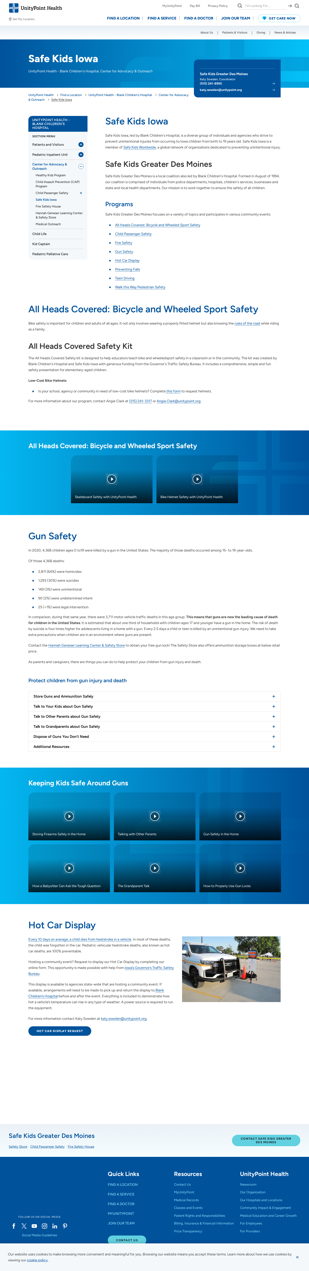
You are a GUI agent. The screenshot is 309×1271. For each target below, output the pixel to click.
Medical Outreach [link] (48, 224)
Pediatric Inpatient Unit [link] (50, 155)
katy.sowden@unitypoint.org (221, 89)
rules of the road (247, 323)
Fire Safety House (81, 1147)
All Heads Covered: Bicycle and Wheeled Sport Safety (157, 225)
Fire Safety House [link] (48, 206)
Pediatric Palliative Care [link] (50, 254)
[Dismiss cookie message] (297, 1257)
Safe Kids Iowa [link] (46, 200)
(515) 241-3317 (140, 401)
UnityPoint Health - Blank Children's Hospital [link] (51, 124)
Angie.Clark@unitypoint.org (179, 401)
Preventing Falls (127, 269)
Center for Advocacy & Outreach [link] (49, 166)
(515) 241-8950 (211, 83)
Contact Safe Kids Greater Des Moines (266, 1140)
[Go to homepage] (35, 8)
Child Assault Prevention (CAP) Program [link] (58, 184)
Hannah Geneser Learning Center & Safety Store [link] (59, 215)
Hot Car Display (127, 260)
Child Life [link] (39, 234)
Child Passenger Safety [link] (52, 193)
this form (173, 391)
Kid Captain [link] (41, 244)
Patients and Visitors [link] (48, 145)
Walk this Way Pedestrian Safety (140, 287)
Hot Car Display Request (60, 1031)
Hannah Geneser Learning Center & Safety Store (86, 645)
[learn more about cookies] (37, 1260)
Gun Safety (124, 251)
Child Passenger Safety (133, 234)
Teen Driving (125, 278)
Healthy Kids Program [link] (51, 175)
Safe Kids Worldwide (139, 147)
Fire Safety (123, 243)
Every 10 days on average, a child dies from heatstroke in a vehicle (79, 939)
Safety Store (18, 1147)
